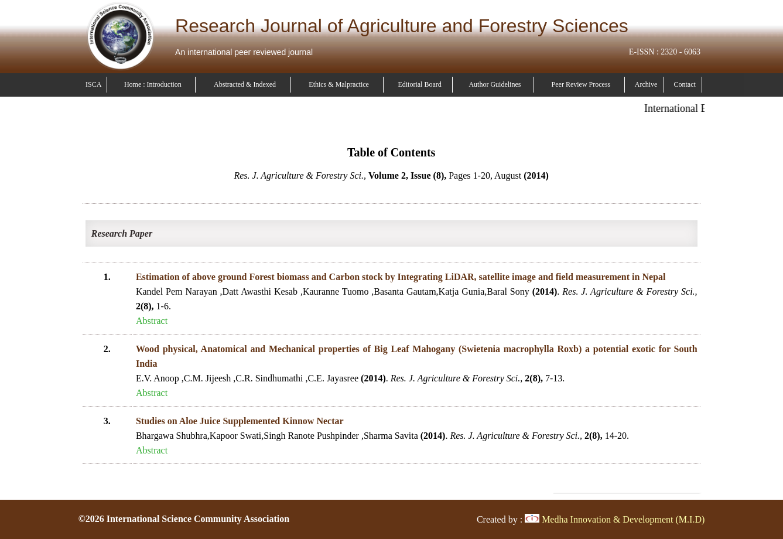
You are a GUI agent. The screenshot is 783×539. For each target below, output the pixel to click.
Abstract (151, 321)
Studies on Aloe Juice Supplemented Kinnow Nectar (240, 421)
